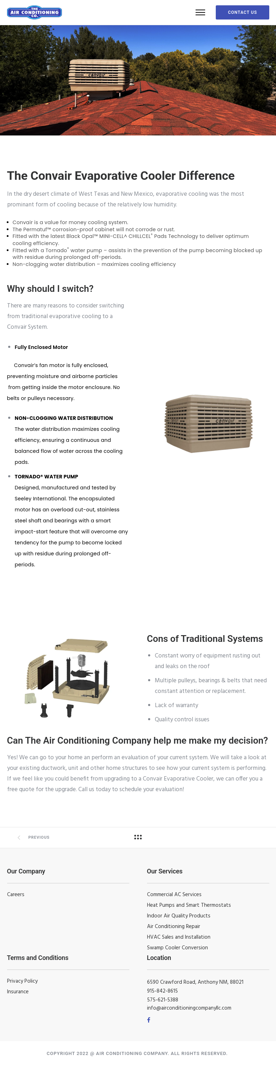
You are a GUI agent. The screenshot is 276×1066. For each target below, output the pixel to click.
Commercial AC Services (174, 894)
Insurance (18, 992)
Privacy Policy (22, 981)
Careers (15, 894)
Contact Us (242, 12)
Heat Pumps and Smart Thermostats (189, 905)
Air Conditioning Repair (173, 926)
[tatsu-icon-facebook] (148, 1020)
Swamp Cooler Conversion (177, 948)
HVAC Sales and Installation (178, 937)
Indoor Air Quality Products (178, 916)
